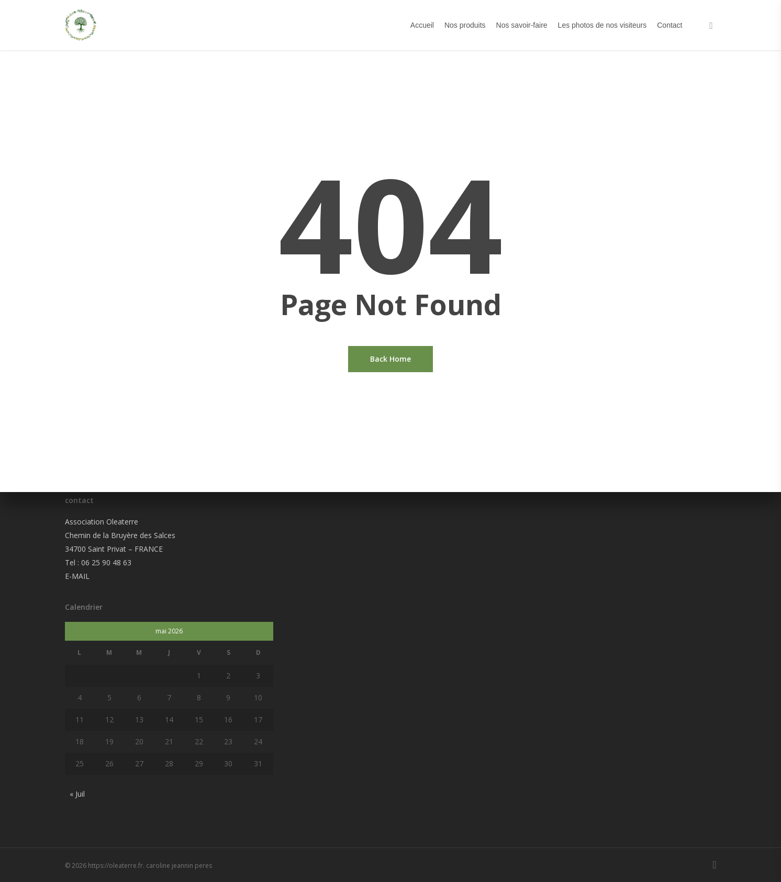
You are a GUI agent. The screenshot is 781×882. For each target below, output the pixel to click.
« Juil (77, 794)
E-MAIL (77, 576)
